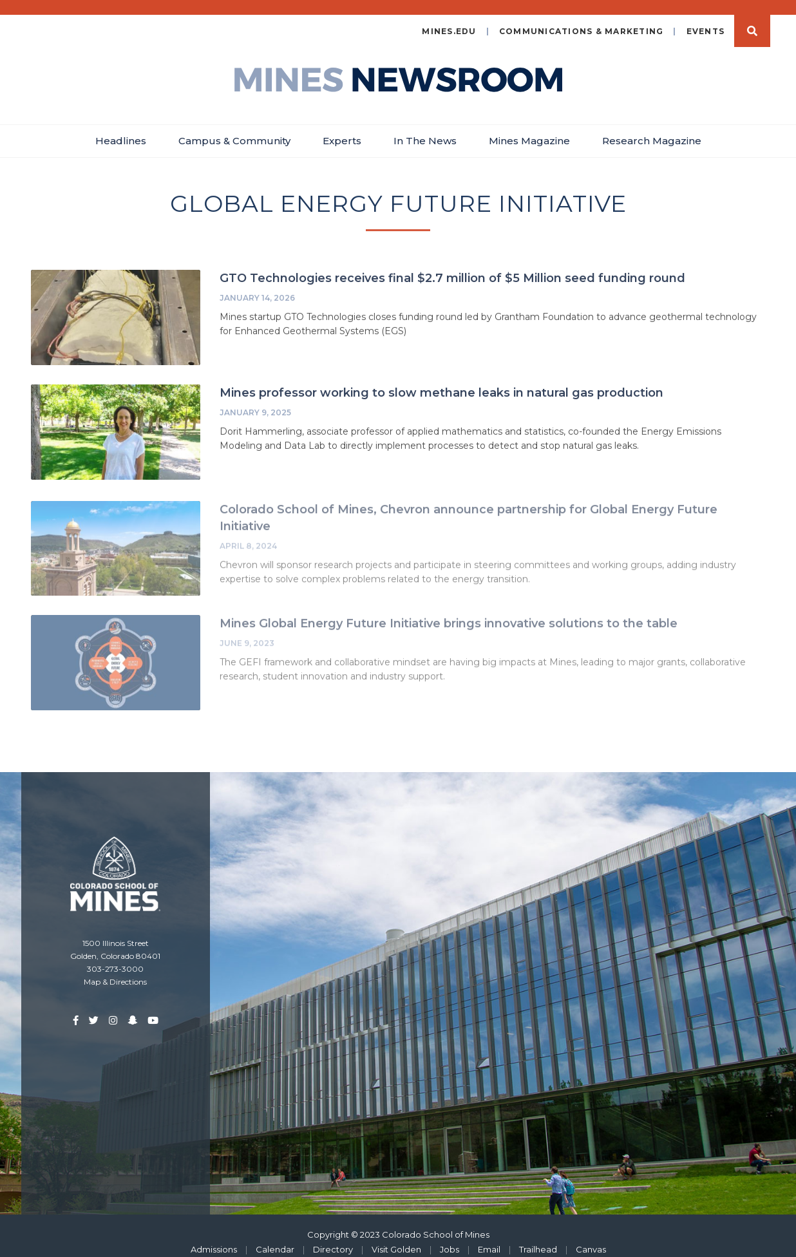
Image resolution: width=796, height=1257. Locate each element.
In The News (425, 128)
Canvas (591, 1237)
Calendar (275, 1237)
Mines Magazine (529, 128)
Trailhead (538, 1237)
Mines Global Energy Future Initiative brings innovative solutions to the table (449, 614)
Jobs (449, 1237)
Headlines (120, 128)
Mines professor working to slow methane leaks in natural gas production (441, 381)
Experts (342, 128)
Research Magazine (651, 128)
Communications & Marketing (581, 19)
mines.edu (449, 19)
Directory (333, 1237)
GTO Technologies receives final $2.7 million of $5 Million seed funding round (452, 267)
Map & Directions (115, 969)
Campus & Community (234, 128)
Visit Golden (396, 1237)
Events (706, 19)
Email (489, 1237)
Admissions (214, 1237)
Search (752, 19)
